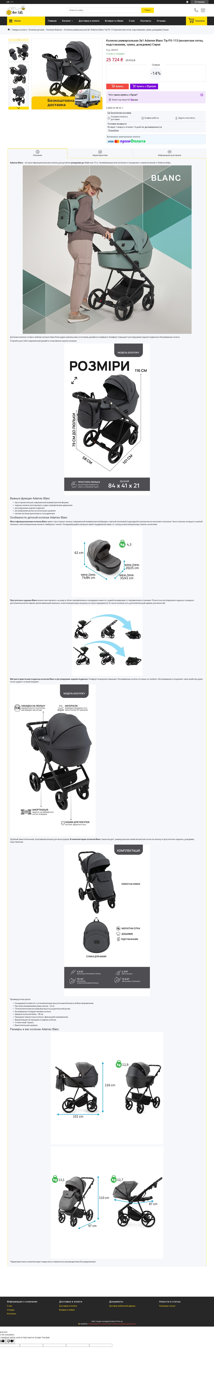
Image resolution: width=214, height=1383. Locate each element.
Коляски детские (36, 30)
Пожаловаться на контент (98, 1324)
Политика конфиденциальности (123, 1324)
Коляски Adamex (54, 30)
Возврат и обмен (114, 21)
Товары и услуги (19, 30)
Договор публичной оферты (122, 1306)
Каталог (66, 21)
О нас (132, 21)
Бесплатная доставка (121, 113)
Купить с (146, 86)
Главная (52, 21)
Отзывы (161, 21)
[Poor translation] (10, 1341)
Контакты (145, 21)
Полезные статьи (167, 1306)
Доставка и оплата (89, 21)
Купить (119, 86)
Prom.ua (119, 1321)
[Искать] (147, 10)
